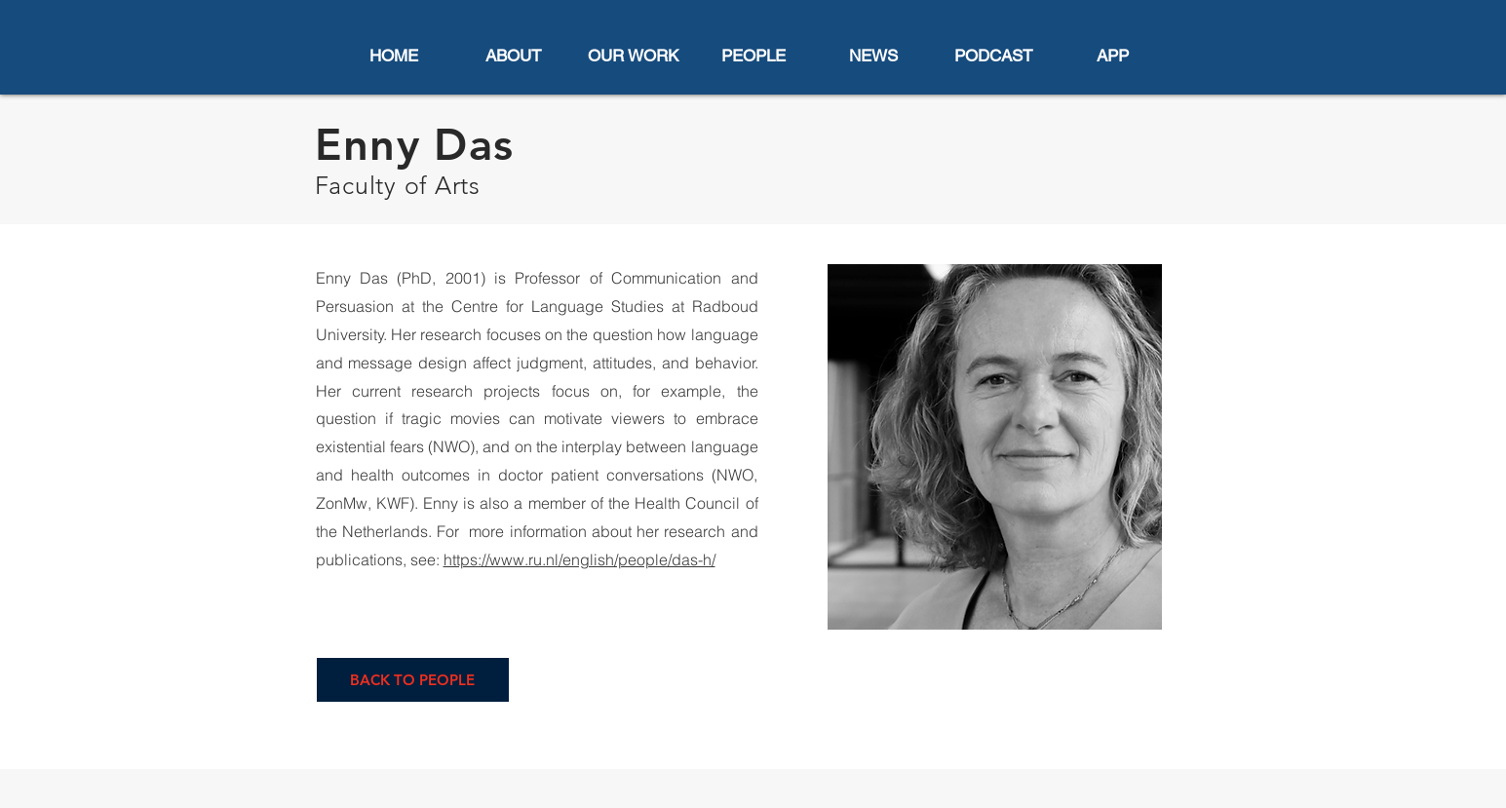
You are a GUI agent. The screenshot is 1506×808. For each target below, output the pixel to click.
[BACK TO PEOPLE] (413, 680)
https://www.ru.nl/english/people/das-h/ (579, 559)
